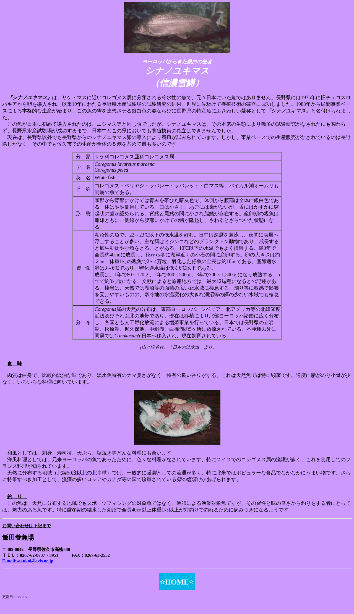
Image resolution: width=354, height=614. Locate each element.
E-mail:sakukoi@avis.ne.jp (27, 560)
